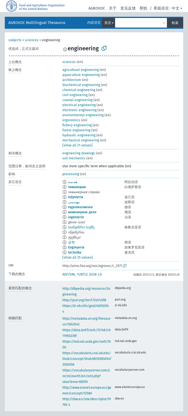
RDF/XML (69, 274)
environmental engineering (83, 115)
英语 (107, 23)
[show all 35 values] (77, 257)
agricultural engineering (80, 70)
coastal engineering (77, 100)
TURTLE (82, 274)
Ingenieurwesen (80, 207)
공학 (71, 242)
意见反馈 (128, 8)
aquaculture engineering (81, 75)
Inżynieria (75, 197)
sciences (31, 40)
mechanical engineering (80, 140)
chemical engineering (78, 90)
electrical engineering (79, 105)
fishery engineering (77, 125)
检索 (175, 23)
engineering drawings (78, 153)
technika (74, 252)
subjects (14, 40)
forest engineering (76, 130)
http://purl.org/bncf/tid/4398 (84, 300)
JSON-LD (95, 274)
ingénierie (76, 217)
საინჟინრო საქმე (81, 227)
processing (70, 174)
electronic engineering (79, 110)
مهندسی (74, 202)
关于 (113, 8)
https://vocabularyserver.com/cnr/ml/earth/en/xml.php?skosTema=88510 (86, 376)
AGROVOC (96, 8)
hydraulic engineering (78, 135)
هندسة (72, 182)
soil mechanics (73, 158)
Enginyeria (76, 247)
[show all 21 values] (77, 145)
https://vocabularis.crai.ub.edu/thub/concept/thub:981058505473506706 (86, 359)
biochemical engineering (81, 85)
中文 (175, 8)
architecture (71, 80)
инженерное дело (82, 212)
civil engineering (75, 95)
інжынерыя (77, 187)
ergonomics (71, 120)
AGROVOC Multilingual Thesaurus (36, 22)
